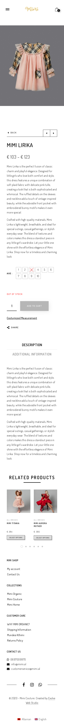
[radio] (18, 269)
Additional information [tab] (32, 354)
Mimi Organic (14, 593)
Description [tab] (32, 345)
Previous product (46, 133)
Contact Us (13, 574)
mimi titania (13, 523)
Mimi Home (13, 604)
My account (13, 569)
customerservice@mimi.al (25, 668)
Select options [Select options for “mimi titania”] (15, 537)
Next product (53, 133)
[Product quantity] (12, 306)
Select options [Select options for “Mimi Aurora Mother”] (42, 538)
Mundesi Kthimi (15, 635)
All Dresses (12, 520)
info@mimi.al (18, 664)
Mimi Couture (14, 599)
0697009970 (18, 659)
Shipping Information (19, 629)
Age (9, 273)
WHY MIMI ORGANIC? (18, 624)
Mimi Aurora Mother (40, 524)
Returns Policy (15, 640)
